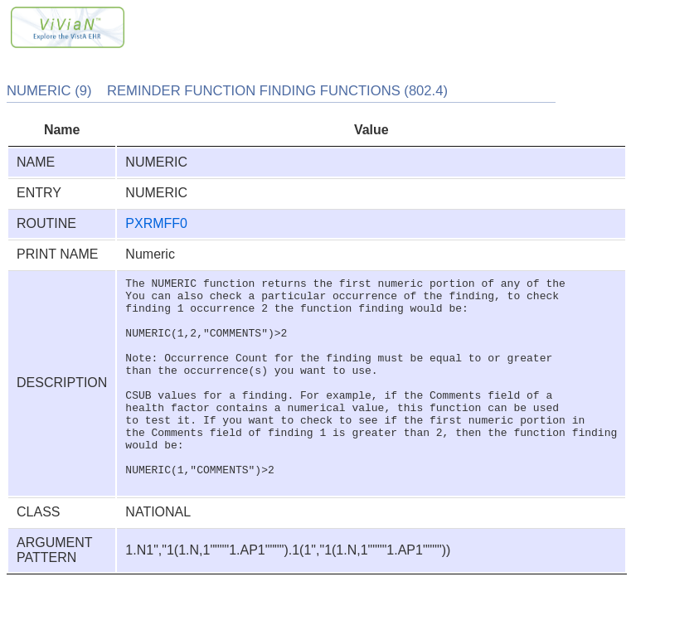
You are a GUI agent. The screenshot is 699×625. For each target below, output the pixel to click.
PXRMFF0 (156, 223)
